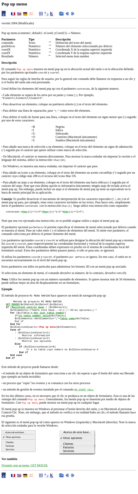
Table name (67, 324)
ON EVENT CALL (83, 403)
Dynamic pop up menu (15, 479)
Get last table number (49, 317)
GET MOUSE (12, 307)
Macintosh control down (28, 310)
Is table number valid (34, 320)
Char (25, 212)
